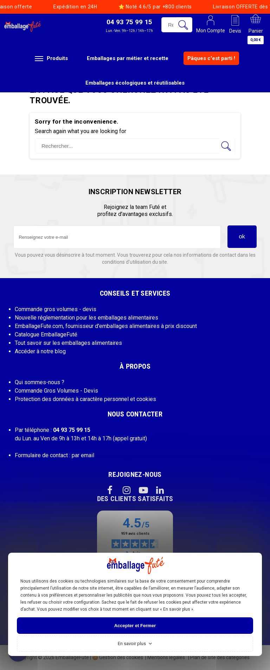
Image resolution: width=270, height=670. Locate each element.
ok (242, 236)
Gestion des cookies (117, 657)
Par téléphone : (52, 430)
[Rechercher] (135, 145)
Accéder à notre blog (40, 351)
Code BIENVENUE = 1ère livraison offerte (196, 6)
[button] (129, 25)
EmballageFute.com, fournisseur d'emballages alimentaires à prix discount (106, 326)
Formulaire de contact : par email (54, 455)
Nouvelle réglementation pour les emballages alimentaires (86, 317)
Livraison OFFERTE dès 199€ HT (84, 6)
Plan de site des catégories (220, 657)
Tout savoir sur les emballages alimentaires (68, 343)
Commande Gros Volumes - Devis (56, 390)
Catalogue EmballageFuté (46, 334)
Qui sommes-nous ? (39, 382)
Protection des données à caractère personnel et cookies (85, 399)
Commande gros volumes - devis (55, 309)
